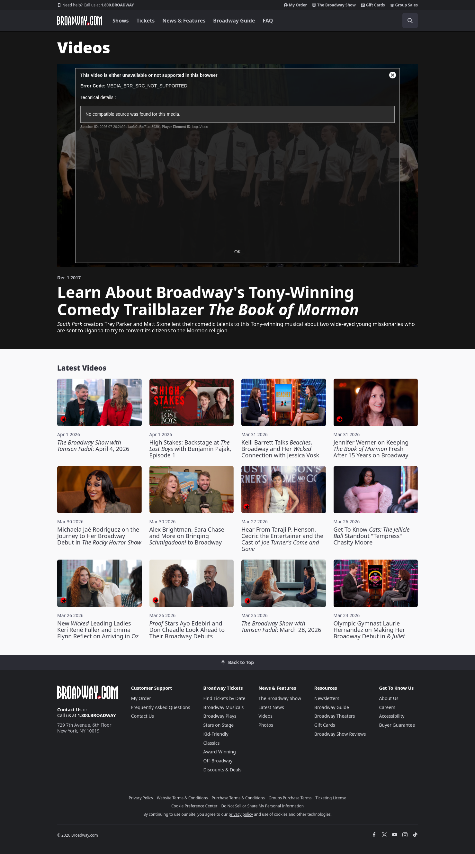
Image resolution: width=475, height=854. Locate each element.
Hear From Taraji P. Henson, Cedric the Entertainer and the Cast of (282, 539)
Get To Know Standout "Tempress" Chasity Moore (372, 536)
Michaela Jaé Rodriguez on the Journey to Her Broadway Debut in (99, 536)
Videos (265, 716)
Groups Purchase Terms (290, 798)
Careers (387, 707)
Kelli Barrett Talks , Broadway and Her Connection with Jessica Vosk (280, 448)
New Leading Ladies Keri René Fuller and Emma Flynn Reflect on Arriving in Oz (98, 629)
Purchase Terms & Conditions (238, 798)
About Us (388, 698)
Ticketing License (331, 798)
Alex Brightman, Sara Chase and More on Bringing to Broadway (186, 536)
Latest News (271, 707)
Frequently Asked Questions (160, 707)
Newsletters (326, 698)
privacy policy (241, 814)
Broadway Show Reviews (340, 734)
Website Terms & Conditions (182, 798)
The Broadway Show (334, 5)
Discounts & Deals (222, 770)
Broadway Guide (234, 20)
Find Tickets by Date (224, 698)
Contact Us (69, 709)
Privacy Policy (141, 798)
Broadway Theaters (334, 716)
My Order (295, 5)
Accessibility (391, 716)
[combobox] (381, 20)
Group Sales (404, 5)
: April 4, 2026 (93, 445)
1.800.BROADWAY (95, 5)
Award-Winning (219, 752)
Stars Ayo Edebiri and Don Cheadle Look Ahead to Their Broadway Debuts (187, 629)
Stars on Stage (218, 725)
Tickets (146, 20)
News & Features (183, 20)
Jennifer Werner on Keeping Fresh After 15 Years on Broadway (371, 448)
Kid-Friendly (216, 734)
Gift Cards (373, 5)
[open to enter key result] (410, 20)
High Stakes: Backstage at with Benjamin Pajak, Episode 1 (190, 448)
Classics (211, 743)
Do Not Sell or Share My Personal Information (262, 806)
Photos (265, 725)
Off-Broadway (218, 761)
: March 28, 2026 (281, 626)
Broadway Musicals (223, 707)
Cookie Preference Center (194, 806)
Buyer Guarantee (397, 725)
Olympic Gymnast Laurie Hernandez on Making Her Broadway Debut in (369, 629)
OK (237, 251)
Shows (120, 20)
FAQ (268, 20)
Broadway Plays (220, 716)
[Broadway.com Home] (79, 20)
